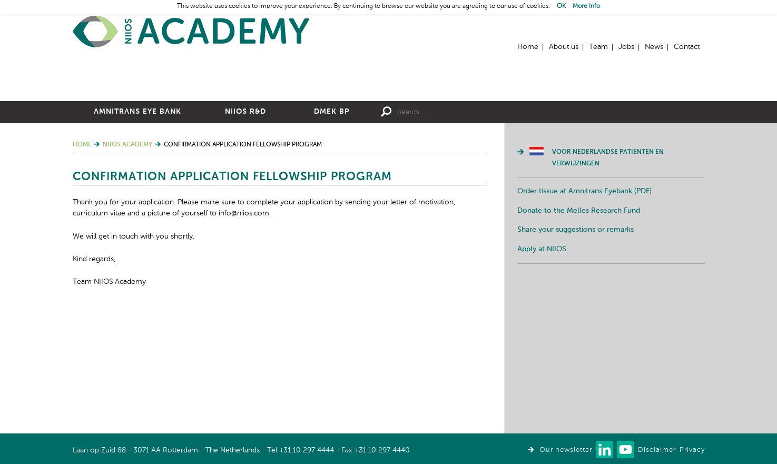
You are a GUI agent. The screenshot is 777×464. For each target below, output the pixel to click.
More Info (586, 6)
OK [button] (561, 6)
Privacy (692, 450)
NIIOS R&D (245, 227)
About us (563, 47)
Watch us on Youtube (625, 449)
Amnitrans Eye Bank (137, 227)
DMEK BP (331, 227)
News (654, 47)
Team (598, 47)
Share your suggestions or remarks (575, 345)
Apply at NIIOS (541, 364)
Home (191, 31)
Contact (687, 47)
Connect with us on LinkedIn (604, 449)
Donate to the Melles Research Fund (578, 326)
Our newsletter (565, 450)
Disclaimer (657, 450)
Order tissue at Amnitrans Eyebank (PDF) (584, 306)
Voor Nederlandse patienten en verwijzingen (608, 273)
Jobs (626, 47)
